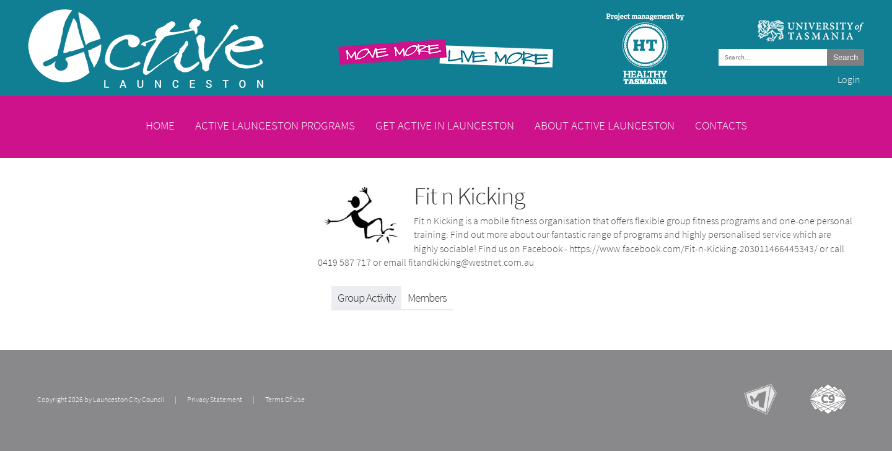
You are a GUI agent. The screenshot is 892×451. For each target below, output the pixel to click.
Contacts (721, 125)
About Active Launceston (605, 125)
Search (846, 57)
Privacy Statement (214, 400)
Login (848, 79)
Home (160, 125)
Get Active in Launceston (444, 125)
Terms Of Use (285, 400)
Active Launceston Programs (275, 125)
